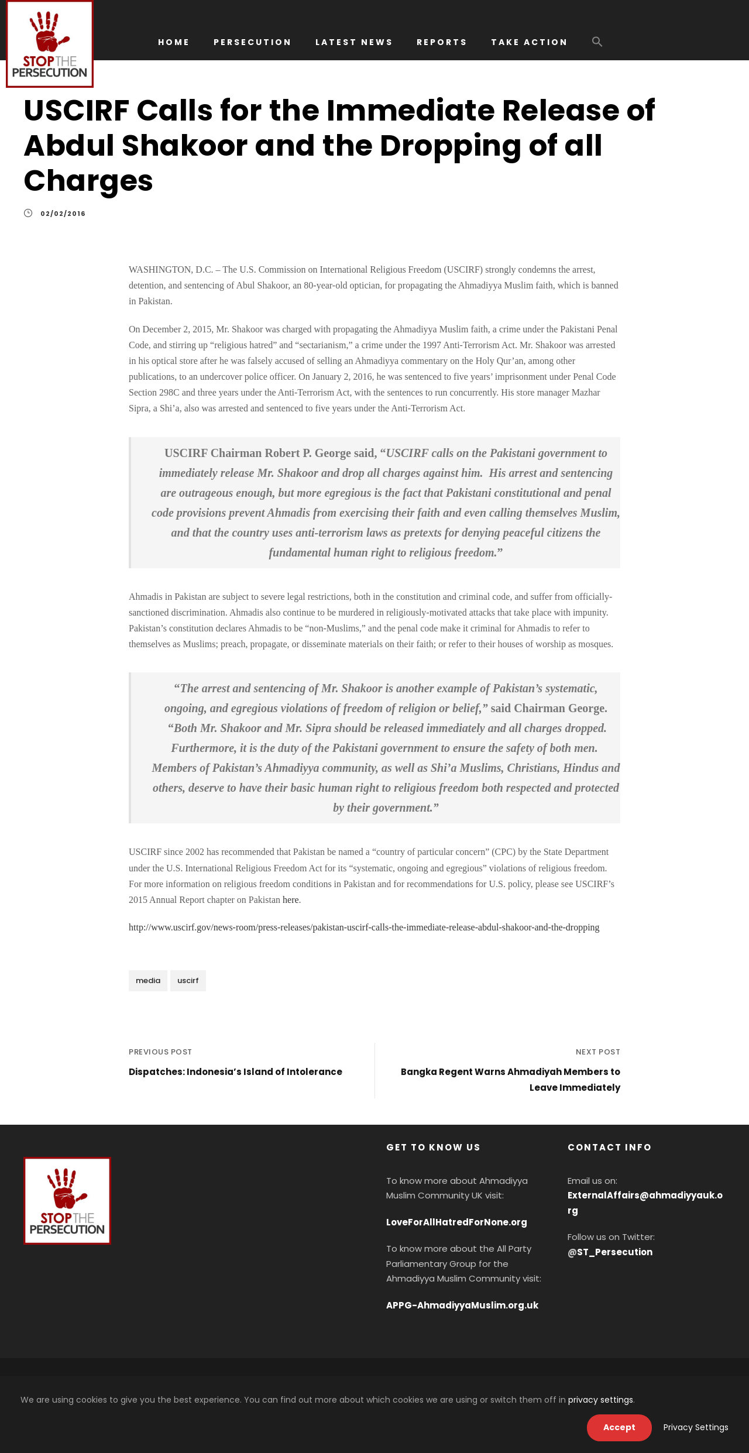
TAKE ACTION (529, 42)
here (291, 900)
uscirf (188, 980)
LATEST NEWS (354, 42)
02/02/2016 (62, 213)
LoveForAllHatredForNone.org (456, 1222)
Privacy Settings (696, 1427)
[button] (597, 47)
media (148, 980)
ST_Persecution (614, 1252)
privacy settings (600, 1400)
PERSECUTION (253, 42)
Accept (619, 1427)
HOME (174, 42)
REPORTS (442, 42)
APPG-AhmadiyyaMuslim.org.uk (462, 1305)
